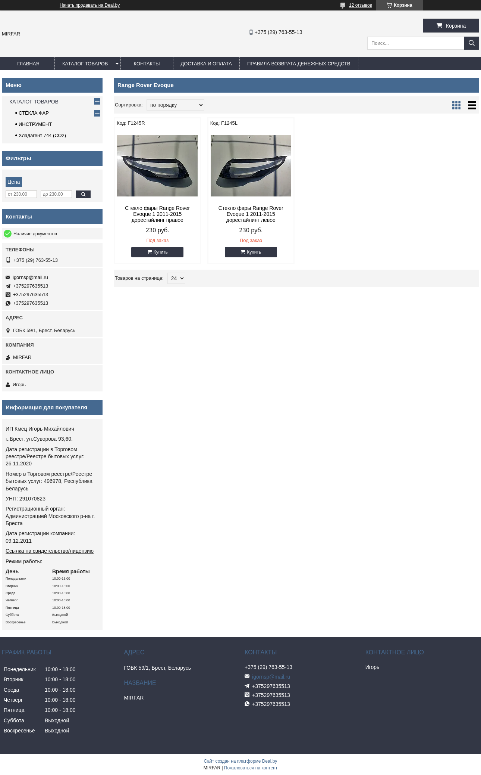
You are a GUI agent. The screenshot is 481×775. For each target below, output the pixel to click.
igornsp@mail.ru (30, 277)
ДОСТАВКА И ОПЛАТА (206, 63)
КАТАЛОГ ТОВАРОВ (85, 63)
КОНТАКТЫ (146, 63)
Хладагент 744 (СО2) (42, 135)
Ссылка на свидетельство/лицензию (50, 551)
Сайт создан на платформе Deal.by (240, 761)
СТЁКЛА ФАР (34, 113)
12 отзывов (360, 5)
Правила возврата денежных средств (298, 63)
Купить (160, 252)
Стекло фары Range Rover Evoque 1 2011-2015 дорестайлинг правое (157, 214)
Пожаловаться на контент (250, 768)
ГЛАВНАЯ (28, 63)
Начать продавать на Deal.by (90, 5)
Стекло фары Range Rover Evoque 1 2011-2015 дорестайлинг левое (249, 214)
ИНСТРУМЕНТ (35, 124)
